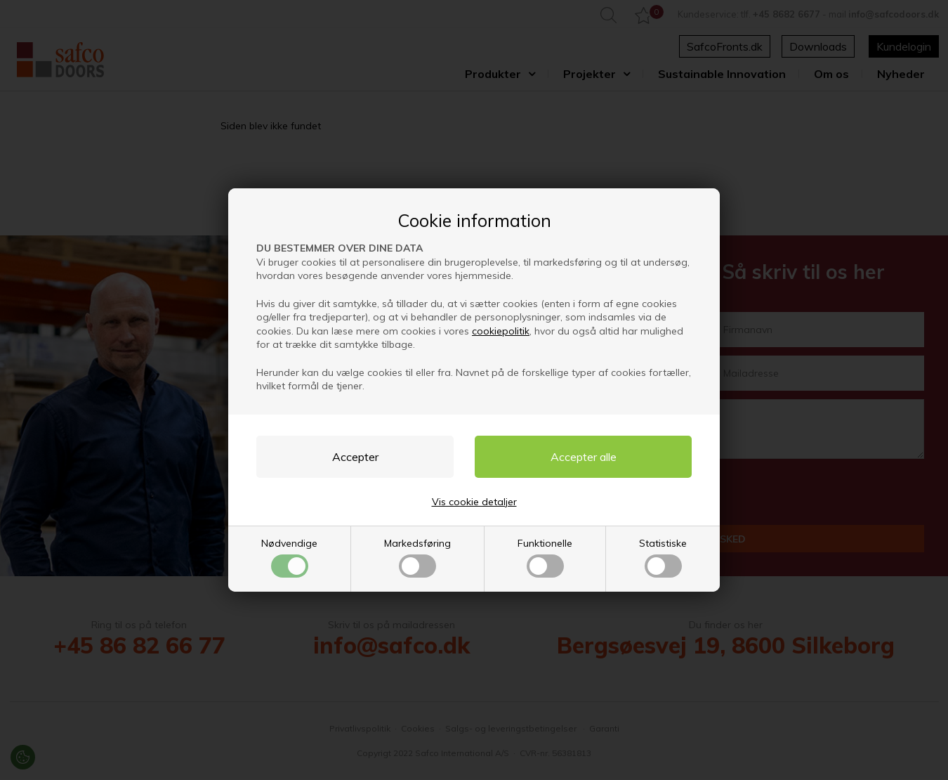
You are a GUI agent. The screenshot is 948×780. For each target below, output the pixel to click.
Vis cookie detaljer (474, 501)
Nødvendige (289, 557)
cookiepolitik (500, 331)
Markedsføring (417, 557)
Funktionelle (545, 557)
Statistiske (663, 557)
